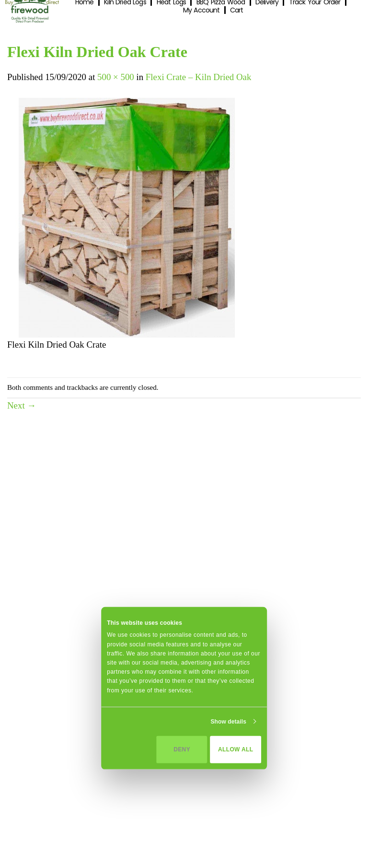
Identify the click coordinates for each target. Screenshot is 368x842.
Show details (228, 721)
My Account (201, 10)
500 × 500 (115, 77)
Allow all (235, 749)
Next (21, 405)
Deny (181, 749)
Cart (236, 10)
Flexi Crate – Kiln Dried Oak (199, 77)
